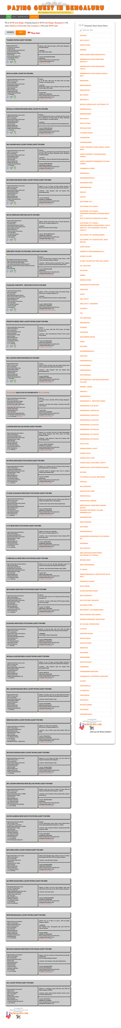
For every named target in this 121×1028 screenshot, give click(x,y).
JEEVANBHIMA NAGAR (87, 337)
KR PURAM (83, 346)
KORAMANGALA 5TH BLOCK (89, 425)
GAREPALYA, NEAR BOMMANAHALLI (92, 251)
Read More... (20, 416)
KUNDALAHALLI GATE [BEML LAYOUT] (93, 463)
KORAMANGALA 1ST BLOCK (89, 406)
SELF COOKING (43, 393)
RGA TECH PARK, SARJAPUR (89, 600)
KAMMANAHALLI (85, 370)
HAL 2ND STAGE (85, 266)
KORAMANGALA (85, 396)
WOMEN (10, 32)
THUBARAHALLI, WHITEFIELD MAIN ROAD (94, 676)
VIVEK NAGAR (84, 695)
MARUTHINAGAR (85, 522)
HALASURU (84, 270)
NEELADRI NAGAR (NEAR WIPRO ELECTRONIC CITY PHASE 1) (91, 554)
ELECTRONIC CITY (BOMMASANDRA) (92, 235)
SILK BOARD (84, 652)
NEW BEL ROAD (85, 560)
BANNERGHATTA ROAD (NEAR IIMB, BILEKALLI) (92, 60)
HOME (8, 16)
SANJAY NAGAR (85, 638)
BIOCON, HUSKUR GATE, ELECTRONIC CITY (94, 104)
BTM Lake (53, 26)
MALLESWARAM (85, 486)
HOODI (82, 294)
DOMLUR (83, 192)
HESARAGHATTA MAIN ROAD (89, 285)
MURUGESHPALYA (86, 531)
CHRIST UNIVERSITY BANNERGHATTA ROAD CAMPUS (95, 163)
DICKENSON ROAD (86, 183)
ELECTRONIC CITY (86, 202)
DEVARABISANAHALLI (87, 178)
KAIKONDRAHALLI (86, 361)
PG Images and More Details (46, 275)
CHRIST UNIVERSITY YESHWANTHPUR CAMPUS (93, 155)
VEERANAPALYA (85, 686)
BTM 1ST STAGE (85, 123)
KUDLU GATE (84, 444)
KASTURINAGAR (85, 375)
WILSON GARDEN (86, 705)
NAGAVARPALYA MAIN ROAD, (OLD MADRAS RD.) (94, 537)
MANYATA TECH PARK (87, 491)
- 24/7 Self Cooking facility (13, 405)
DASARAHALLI (85, 173)
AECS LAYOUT (84, 40)
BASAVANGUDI (85, 90)
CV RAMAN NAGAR (86, 133)
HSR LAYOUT (84, 299)
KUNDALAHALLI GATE (87, 458)
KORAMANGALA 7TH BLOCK (89, 434)
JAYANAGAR (84, 332)
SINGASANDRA (85, 657)
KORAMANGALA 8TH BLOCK (89, 439)
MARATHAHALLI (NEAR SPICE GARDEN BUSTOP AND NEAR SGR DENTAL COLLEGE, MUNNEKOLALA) (93, 509)
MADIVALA (83, 482)
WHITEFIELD (84, 700)
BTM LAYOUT (84, 119)
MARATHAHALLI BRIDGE (88, 501)
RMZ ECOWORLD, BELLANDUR (90, 614)
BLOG (14, 16)
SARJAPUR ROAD (85, 643)
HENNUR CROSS (85, 280)
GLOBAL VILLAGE (86, 256)
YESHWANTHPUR (86, 714)
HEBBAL (82, 275)
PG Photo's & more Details (45, 416)
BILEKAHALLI (84, 100)
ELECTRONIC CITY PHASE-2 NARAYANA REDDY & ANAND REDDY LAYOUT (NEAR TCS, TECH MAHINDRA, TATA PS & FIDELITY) (95, 226)
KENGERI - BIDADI (86, 387)
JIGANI (82, 342)
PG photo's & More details (45, 98)
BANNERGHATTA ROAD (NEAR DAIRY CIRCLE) (92, 68)
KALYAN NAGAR (85, 365)
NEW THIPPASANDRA (87, 565)
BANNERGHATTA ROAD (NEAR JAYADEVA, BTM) (94, 75)
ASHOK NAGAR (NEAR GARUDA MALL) (92, 54)
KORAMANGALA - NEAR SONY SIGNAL (93, 401)
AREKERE (83, 50)
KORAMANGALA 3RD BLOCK (89, 415)
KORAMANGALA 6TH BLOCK (89, 429)
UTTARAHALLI (85, 690)
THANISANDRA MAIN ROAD (89, 671)
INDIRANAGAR (85, 323)
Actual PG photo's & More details (47, 240)
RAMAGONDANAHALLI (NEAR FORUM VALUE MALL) (95, 575)
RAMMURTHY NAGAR (87, 581)
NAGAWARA (84, 543)
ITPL (81, 313)
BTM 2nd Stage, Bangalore (52, 23)
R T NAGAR (83, 569)
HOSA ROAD (84, 289)
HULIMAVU (83, 308)
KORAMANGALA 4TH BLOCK (89, 420)
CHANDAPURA (85, 137)
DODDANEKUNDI (85, 187)
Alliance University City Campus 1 (24, 26)
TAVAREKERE (84, 667)
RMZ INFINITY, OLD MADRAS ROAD (91, 610)
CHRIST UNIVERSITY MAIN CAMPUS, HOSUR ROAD (95, 148)
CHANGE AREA (34, 16)
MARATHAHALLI (85, 496)
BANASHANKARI (85, 85)
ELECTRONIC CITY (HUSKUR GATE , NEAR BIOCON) (94, 241)
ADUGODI (83, 35)
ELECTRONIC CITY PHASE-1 (89, 206)
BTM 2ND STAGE (85, 128)
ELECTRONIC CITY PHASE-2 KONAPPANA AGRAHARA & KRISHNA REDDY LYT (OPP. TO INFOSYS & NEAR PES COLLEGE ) (94, 214)
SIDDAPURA (84, 648)
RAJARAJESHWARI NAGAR (89, 591)
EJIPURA (83, 197)
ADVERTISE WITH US (23, 16)
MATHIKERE (84, 527)
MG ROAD (83, 472)
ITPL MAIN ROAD (85, 318)
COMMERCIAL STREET (87, 168)
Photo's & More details (44, 63)
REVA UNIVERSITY (86, 595)
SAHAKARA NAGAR (86, 633)
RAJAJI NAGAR (85, 586)
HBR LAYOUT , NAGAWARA (89, 304)
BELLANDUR (84, 95)
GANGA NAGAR (85, 247)
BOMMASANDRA (85, 114)
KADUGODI (83, 356)
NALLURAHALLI (85, 548)
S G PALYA (83, 629)
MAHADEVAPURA (86, 517)
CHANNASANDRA (86, 142)
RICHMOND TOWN (86, 605)
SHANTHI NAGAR (85, 662)
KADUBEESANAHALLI (87, 351)
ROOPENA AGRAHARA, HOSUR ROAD (92, 619)
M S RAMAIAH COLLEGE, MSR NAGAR (92, 477)
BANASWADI (84, 81)
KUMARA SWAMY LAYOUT (88, 448)
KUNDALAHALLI (85, 453)
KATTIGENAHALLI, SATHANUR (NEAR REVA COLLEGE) (94, 381)
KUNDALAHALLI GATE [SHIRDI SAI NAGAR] (94, 467)
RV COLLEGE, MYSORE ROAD (89, 624)
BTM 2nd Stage (17, 23)
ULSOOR (83, 681)
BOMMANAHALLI (85, 109)
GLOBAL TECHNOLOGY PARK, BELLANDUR (94, 261)
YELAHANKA (84, 709)
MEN (21, 32)
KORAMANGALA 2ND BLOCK (89, 410)
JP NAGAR (83, 327)
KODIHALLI (83, 391)
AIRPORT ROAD (85, 45)
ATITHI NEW (11, 393)
